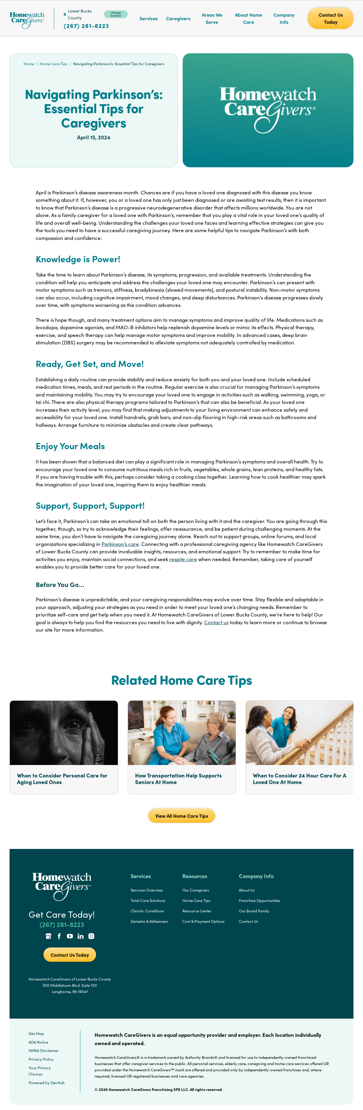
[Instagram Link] (91, 936)
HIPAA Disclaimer (44, 1050)
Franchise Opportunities (259, 900)
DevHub (58, 1082)
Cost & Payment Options (203, 921)
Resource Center (196, 911)
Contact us (216, 622)
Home (29, 63)
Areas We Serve (212, 18)
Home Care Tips (54, 63)
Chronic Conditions (147, 911)
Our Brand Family (254, 911)
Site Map (36, 1033)
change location (116, 14)
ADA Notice (38, 1042)
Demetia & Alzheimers (149, 921)
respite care (183, 559)
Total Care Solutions (148, 900)
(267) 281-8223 (86, 25)
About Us (247, 890)
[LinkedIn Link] (81, 936)
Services (149, 18)
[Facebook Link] (59, 936)
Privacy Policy (41, 1059)
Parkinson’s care (120, 544)
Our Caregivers (195, 890)
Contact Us (248, 921)
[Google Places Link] (48, 936)
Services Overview (147, 890)
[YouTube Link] (70, 936)
